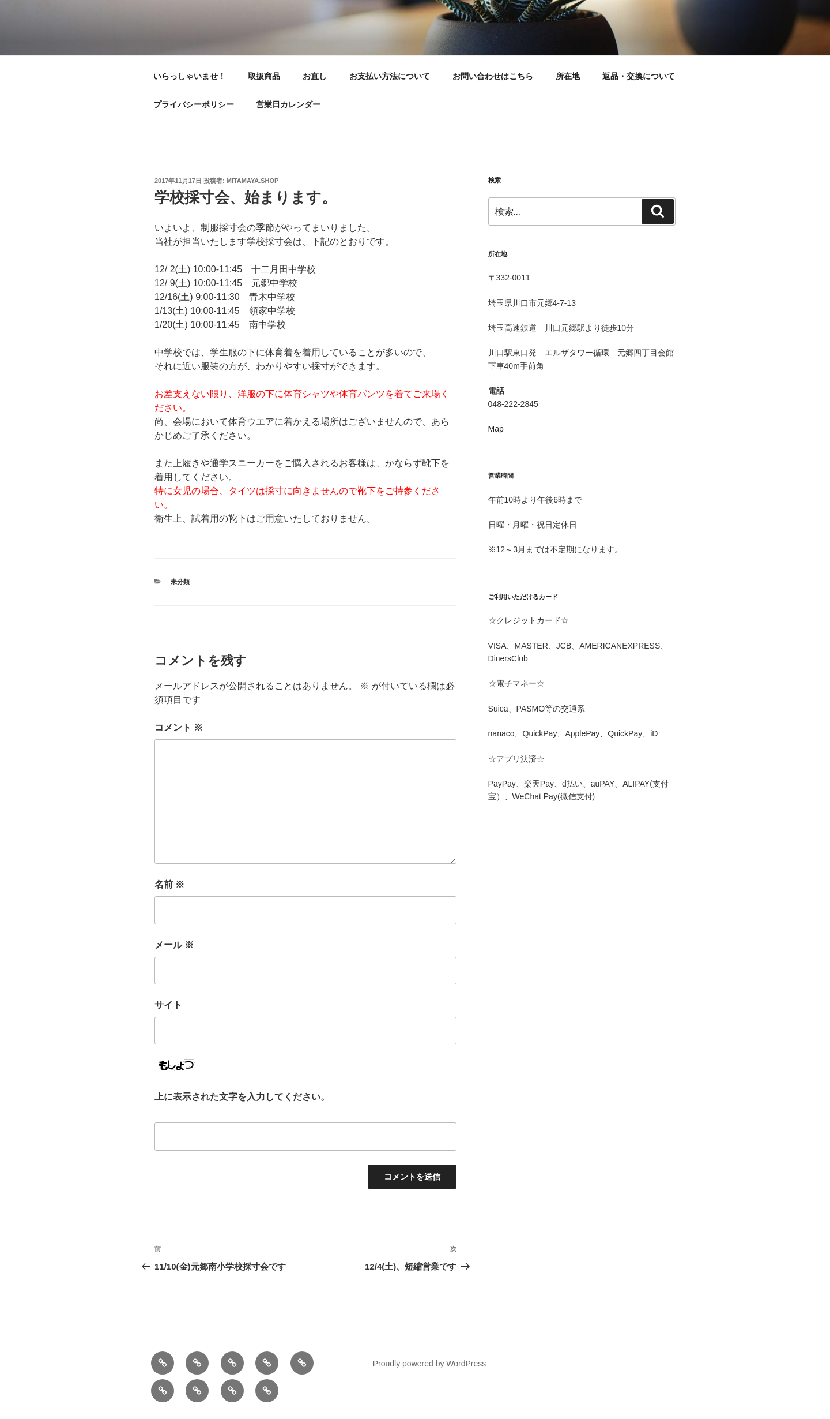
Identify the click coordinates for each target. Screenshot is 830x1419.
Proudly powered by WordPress (429, 1363)
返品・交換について (638, 76)
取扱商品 (264, 76)
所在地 (568, 76)
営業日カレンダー (288, 104)
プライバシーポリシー (193, 104)
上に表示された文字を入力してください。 (242, 1097)
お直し (315, 76)
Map (496, 428)
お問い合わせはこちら (492, 76)
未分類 (180, 581)
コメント (178, 727)
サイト (168, 1005)
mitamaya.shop (253, 180)
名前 (169, 884)
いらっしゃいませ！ (189, 76)
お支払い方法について (389, 76)
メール (174, 945)
